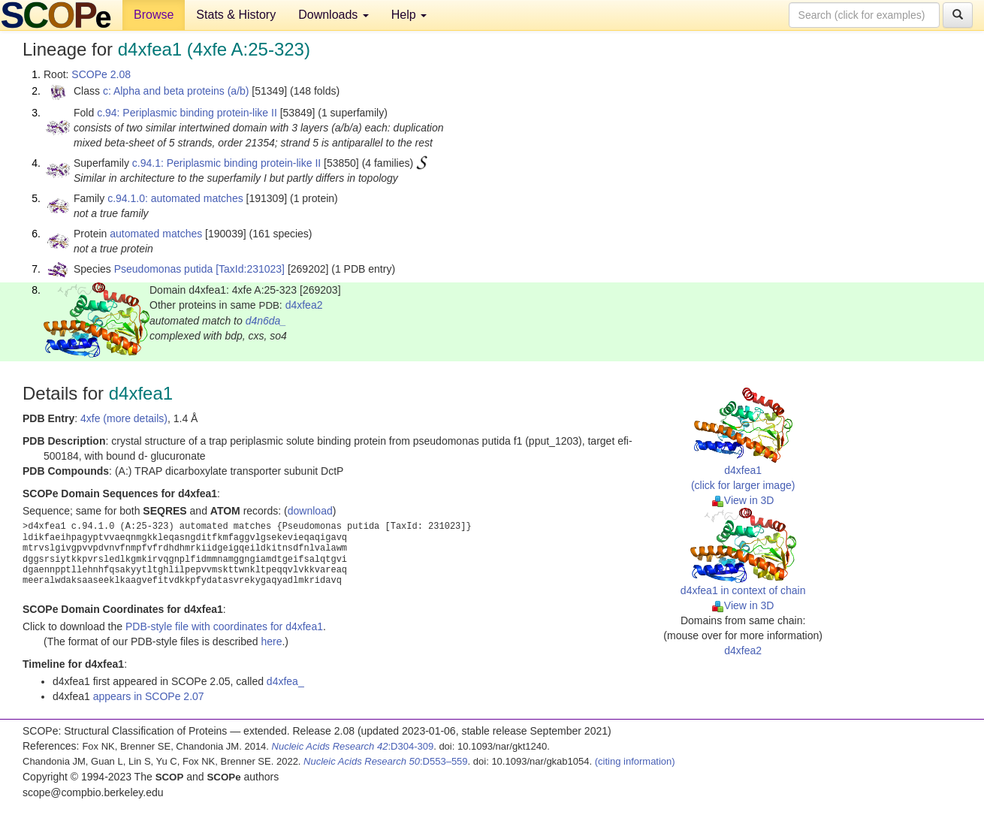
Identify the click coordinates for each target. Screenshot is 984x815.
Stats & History (236, 14)
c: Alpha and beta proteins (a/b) (176, 91)
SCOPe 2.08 (101, 74)
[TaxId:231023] (250, 269)
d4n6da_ (266, 321)
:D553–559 (385, 761)
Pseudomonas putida (163, 269)
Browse (154, 14)
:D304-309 (353, 746)
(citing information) (635, 761)
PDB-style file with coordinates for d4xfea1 (224, 626)
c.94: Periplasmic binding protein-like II (187, 113)
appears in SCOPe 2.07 (148, 696)
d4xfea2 (304, 305)
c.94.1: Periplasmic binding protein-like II (226, 163)
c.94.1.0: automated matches (175, 198)
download (310, 511)
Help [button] (409, 14)
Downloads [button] (333, 14)
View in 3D (743, 500)
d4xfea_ (285, 681)
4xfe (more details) (124, 418)
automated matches (156, 234)
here (271, 641)
